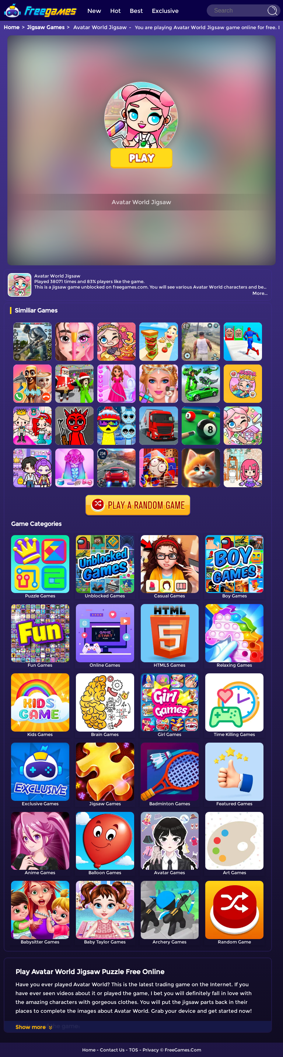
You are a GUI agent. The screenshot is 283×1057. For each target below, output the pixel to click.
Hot (115, 10)
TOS (133, 1050)
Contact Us (112, 1050)
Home (12, 27)
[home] (40, 3)
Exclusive (165, 10)
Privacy (151, 1050)
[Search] (243, 10)
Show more (34, 1027)
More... (260, 293)
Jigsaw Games (45, 27)
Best (136, 10)
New (94, 10)
